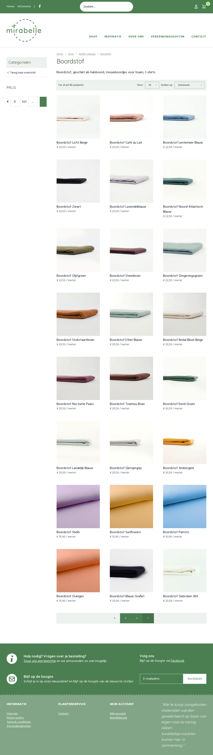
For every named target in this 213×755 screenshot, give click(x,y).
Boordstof (105, 54)
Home (10, 6)
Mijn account (118, 714)
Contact (198, 36)
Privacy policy (15, 718)
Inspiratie (112, 36)
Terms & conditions (19, 722)
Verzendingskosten (168, 36)
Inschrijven (195, 679)
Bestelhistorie (118, 718)
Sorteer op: (167, 85)
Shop (93, 36)
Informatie (24, 6)
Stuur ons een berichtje (40, 661)
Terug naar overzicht (21, 73)
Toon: (140, 85)
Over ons (136, 36)
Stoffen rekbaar (87, 54)
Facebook (177, 661)
